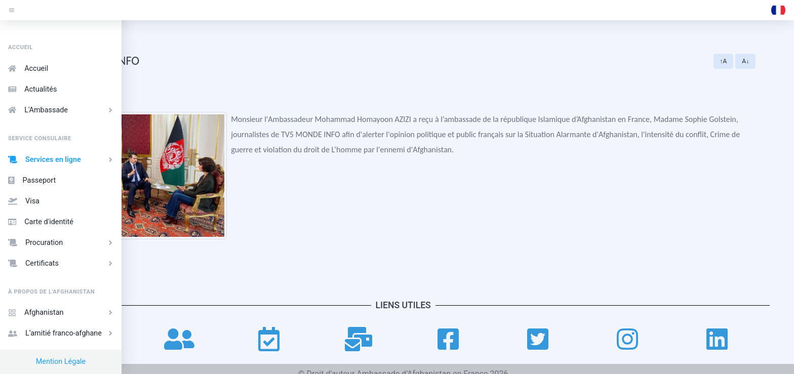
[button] (778, 10)
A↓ (771, 61)
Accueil (28, 68)
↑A (749, 61)
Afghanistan (61, 312)
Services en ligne (61, 159)
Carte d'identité (40, 222)
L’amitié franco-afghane (61, 333)
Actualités (32, 89)
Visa (23, 201)
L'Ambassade (61, 110)
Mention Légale (61, 361)
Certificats (61, 263)
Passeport (32, 180)
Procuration (61, 242)
